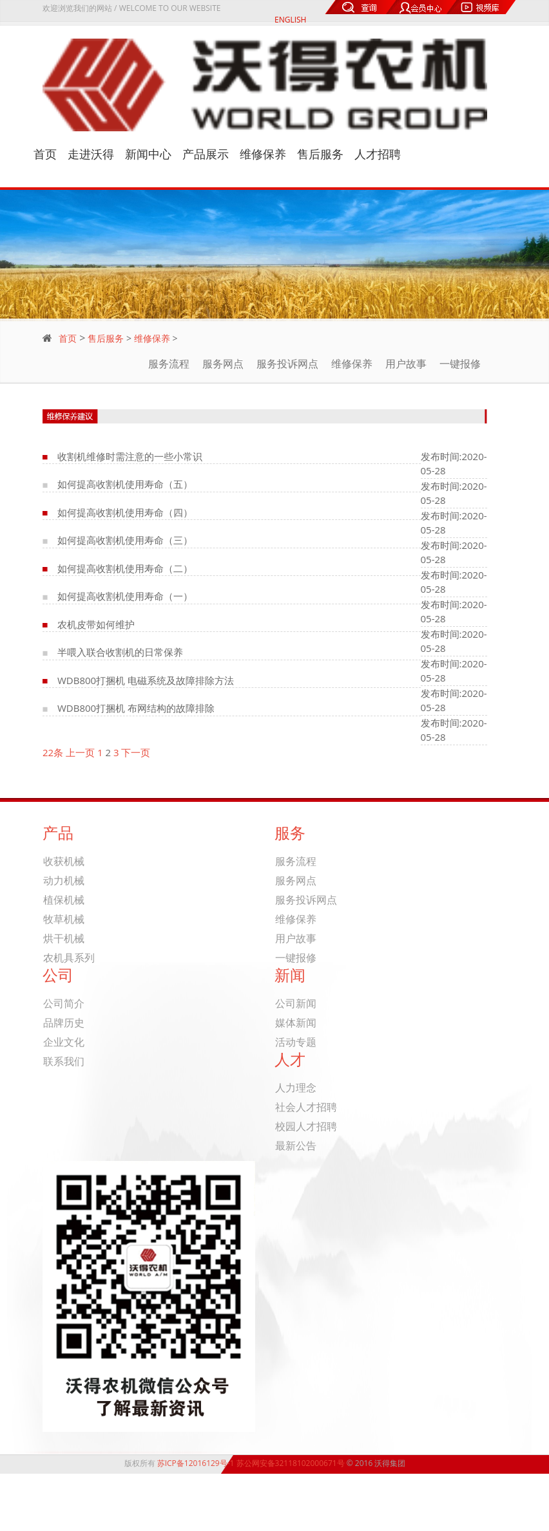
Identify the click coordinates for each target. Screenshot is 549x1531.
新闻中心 (148, 154)
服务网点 (223, 364)
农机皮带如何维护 (96, 624)
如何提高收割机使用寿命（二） (125, 568)
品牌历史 (63, 1022)
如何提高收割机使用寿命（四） (125, 512)
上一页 (80, 752)
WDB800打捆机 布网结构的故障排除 (136, 707)
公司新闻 (295, 1003)
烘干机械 (63, 938)
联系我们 (63, 1061)
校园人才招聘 (306, 1126)
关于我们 (475, 1494)
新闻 (475, 1512)
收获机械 (63, 861)
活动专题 (295, 1042)
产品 (475, 1503)
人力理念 (295, 1087)
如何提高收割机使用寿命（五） (125, 484)
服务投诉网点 (287, 364)
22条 (53, 752)
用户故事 (406, 364)
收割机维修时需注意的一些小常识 (129, 456)
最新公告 (295, 1145)
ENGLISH (290, 19)
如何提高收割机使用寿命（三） (125, 540)
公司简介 (63, 1003)
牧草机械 (63, 919)
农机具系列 (69, 957)
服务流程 (168, 364)
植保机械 (63, 900)
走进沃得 (91, 154)
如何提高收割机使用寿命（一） (125, 595)
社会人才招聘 (306, 1107)
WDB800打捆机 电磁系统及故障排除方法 (145, 680)
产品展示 (205, 154)
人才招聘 (377, 154)
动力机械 (63, 880)
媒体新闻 (295, 1022)
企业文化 (63, 1042)
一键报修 (460, 364)
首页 (45, 154)
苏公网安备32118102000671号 (290, 1463)
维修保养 (263, 154)
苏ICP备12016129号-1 (196, 1463)
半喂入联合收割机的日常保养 (120, 651)
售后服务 (320, 154)
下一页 (135, 752)
